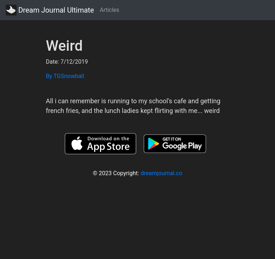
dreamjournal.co (161, 173)
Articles (109, 9)
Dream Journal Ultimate (50, 10)
